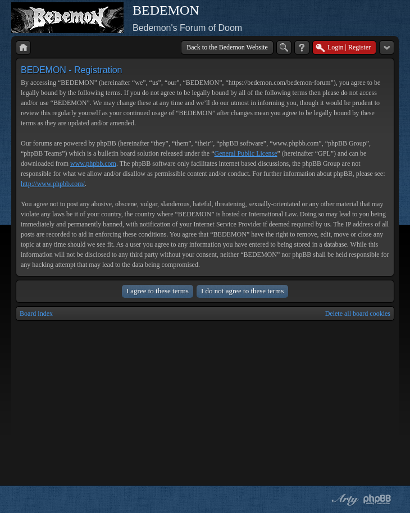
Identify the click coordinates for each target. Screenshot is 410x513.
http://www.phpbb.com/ (53, 184)
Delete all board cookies (357, 313)
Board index (36, 313)
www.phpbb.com (93, 163)
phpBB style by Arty (344, 499)
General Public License (246, 153)
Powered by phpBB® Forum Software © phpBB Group (377, 499)
